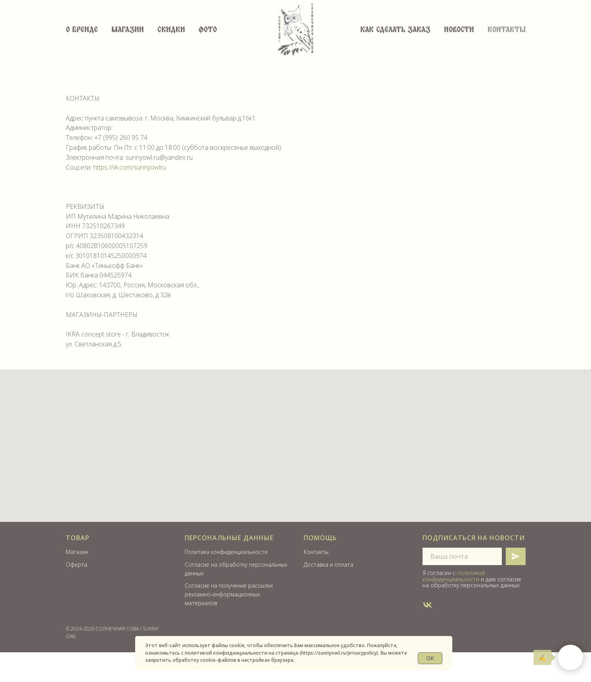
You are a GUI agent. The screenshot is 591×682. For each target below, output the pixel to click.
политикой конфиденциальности (454, 576)
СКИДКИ (171, 30)
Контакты (507, 30)
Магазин (127, 30)
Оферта (76, 564)
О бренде (82, 30)
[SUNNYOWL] (427, 605)
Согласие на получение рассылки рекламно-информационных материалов (229, 594)
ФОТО (208, 30)
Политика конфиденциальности (226, 552)
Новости (459, 30)
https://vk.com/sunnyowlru (129, 167)
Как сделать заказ (395, 30)
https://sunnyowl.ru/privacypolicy (339, 653)
